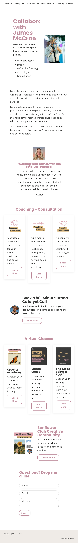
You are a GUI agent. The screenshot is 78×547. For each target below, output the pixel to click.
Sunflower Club (47, 3)
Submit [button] (25, 516)
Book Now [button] (32, 322)
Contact (69, 3)
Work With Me (33, 3)
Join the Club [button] (48, 460)
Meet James (20, 3)
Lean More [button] (39, 277)
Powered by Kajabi (67, 542)
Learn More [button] (15, 273)
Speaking (60, 3)
